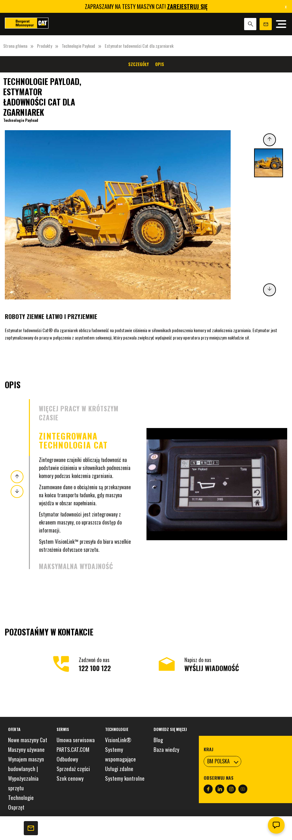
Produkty (44, 45)
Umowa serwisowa (76, 740)
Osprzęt (16, 807)
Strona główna (15, 45)
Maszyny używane (26, 749)
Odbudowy (67, 759)
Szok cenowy (70, 778)
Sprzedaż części (73, 769)
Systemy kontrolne (125, 778)
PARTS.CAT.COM (73, 749)
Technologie (21, 798)
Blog (158, 740)
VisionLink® (118, 740)
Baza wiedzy (166, 749)
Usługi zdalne (119, 769)
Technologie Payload (78, 45)
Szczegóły (138, 64)
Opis (159, 64)
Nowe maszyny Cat (27, 740)
